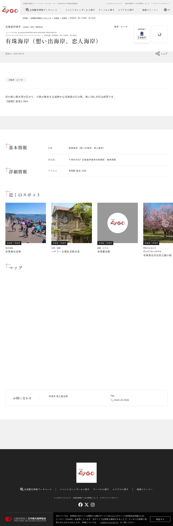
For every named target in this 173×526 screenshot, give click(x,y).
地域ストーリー (150, 9)
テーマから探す (107, 9)
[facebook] (80, 504)
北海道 (56, 18)
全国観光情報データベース (41, 9)
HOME (25, 18)
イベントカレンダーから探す (80, 9)
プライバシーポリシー (161, 3)
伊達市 (64, 18)
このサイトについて (109, 522)
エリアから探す (126, 9)
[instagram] (92, 505)
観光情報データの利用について (137, 3)
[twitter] (86, 504)
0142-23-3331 (121, 400)
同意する (160, 519)
